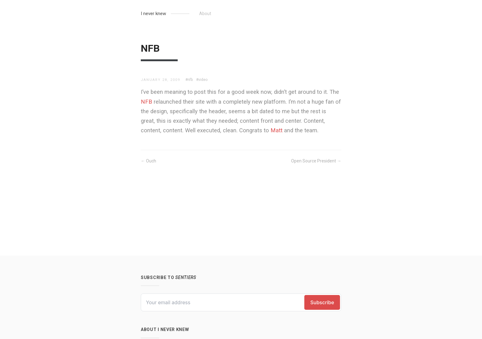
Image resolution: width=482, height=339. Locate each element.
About (205, 13)
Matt (276, 130)
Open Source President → (316, 160)
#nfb (189, 80)
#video (201, 80)
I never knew (153, 13)
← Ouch (148, 160)
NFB (146, 101)
